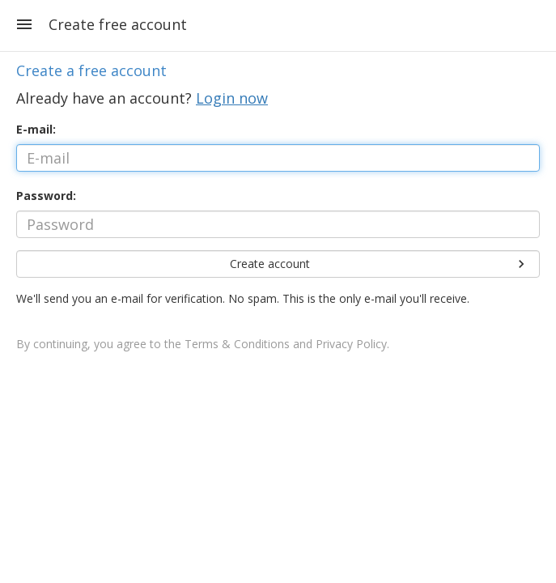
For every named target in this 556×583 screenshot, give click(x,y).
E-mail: (36, 129)
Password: (46, 195)
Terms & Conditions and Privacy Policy (286, 343)
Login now (232, 98)
